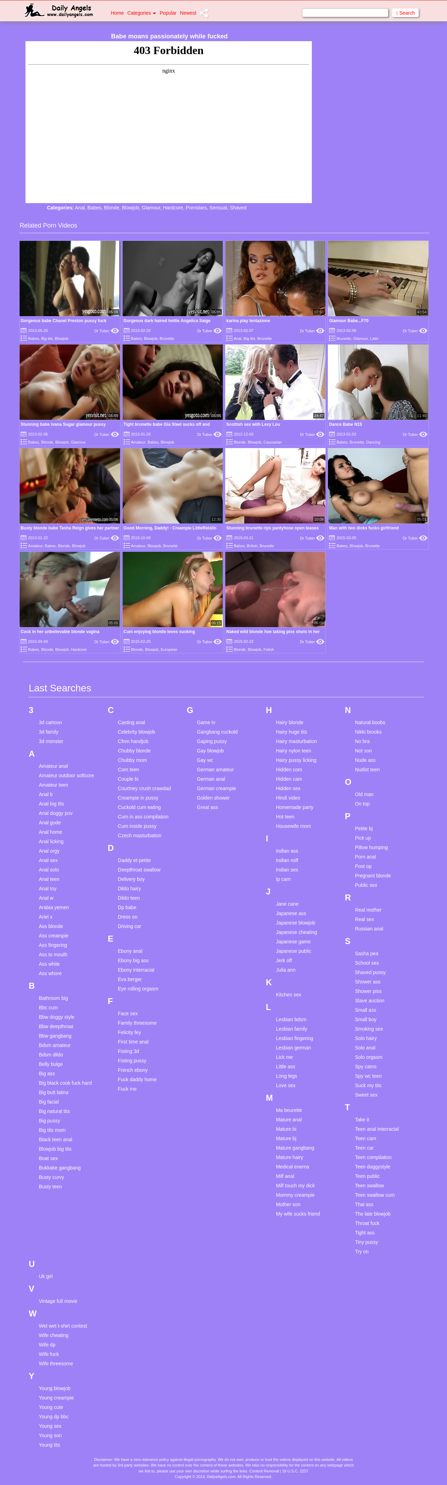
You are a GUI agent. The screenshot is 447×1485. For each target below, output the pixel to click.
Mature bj (286, 1138)
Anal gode (50, 822)
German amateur (215, 769)
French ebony (133, 1070)
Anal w (46, 898)
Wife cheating (53, 1335)
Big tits (47, 338)
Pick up (363, 838)
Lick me (284, 1057)
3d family (48, 732)
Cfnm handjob (133, 741)
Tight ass (364, 1232)
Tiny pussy (366, 1242)
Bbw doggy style (56, 1017)
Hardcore (173, 207)
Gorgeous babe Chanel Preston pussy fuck (63, 320)
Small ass (365, 1010)
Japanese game (293, 941)
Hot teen (285, 816)
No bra (362, 741)
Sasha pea (366, 953)
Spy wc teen (368, 1076)
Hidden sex (288, 788)
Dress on (128, 917)
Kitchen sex (288, 994)
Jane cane (287, 904)
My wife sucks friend (298, 1214)
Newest (188, 13)
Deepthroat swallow (139, 870)
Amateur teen (53, 785)
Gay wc (205, 760)
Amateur (138, 442)
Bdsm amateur (55, 1045)
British (252, 546)
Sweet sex (366, 1095)
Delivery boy (131, 879)
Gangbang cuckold (217, 732)
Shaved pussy (370, 972)
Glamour (151, 207)
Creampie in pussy (138, 798)
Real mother (368, 910)
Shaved (238, 207)
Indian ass (287, 851)
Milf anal (285, 1176)
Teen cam (365, 1138)
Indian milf (287, 860)
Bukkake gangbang (60, 1168)
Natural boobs (370, 722)
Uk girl (46, 1276)
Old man (364, 794)
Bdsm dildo (51, 1054)
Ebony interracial (136, 970)
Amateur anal (53, 766)
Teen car (364, 1148)
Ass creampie (53, 935)
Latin (374, 338)
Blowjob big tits (55, 1149)
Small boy (365, 1019)
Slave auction (369, 1000)
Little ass (285, 1066)
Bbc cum (48, 1007)
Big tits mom (52, 1130)
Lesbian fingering (294, 1038)
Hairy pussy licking (296, 760)
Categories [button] (141, 13)
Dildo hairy (129, 888)
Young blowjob (55, 1388)
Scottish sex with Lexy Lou (253, 424)
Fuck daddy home (137, 1079)
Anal (80, 207)
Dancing (373, 442)
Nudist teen (367, 769)
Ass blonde (51, 926)
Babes (94, 207)
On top (362, 804)
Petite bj (364, 828)
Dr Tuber (106, 331)
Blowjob (130, 207)
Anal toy (48, 888)
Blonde (111, 207)
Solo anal (365, 1047)
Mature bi (286, 1129)
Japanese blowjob (295, 923)
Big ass (47, 1073)
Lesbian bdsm (291, 1019)
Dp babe (127, 907)
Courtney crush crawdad (144, 788)
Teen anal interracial (376, 1129)
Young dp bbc (53, 1416)
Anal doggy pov (56, 813)
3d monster (51, 741)
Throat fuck (367, 1223)
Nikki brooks (368, 732)
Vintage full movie (58, 1301)
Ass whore (50, 973)
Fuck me (127, 1089)
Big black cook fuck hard (65, 1083)
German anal (211, 779)
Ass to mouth (53, 954)
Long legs (286, 1076)
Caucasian (272, 442)
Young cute (51, 1407)
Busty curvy (51, 1177)
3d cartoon (50, 722)
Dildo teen (129, 898)
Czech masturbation (140, 835)
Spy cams (365, 1066)
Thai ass (364, 1204)
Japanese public (293, 951)
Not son (363, 750)
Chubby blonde (134, 750)
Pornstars (196, 207)
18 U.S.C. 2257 (295, 1471)
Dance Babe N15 (345, 424)
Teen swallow (369, 1185)
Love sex (285, 1085)
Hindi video (288, 798)
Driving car (129, 926)
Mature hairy (289, 1157)
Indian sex (287, 870)
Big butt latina (53, 1092)
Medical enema (292, 1167)
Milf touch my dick (295, 1185)
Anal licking (51, 841)
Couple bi (128, 779)
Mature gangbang (295, 1148)
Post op (363, 866)
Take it (362, 1119)
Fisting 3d (128, 1051)
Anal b (46, 794)
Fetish (268, 649)
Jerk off (284, 960)
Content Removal (264, 1471)
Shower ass (367, 982)
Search (405, 13)
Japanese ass (291, 913)
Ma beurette (289, 1110)
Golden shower (213, 798)
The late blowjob (372, 1214)
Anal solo (49, 870)
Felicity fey (129, 1032)
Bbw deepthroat (56, 1026)
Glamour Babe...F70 (348, 320)
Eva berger (130, 979)
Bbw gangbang (55, 1036)
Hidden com (289, 769)
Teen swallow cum (375, 1195)
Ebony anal (130, 951)
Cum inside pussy (137, 826)
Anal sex (48, 860)
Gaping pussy (212, 741)
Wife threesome (56, 1363)
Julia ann (285, 970)
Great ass (207, 807)
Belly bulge (51, 1064)
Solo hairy (365, 1038)
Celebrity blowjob (136, 732)
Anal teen (49, 879)
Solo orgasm (368, 1057)
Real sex (364, 919)
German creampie (216, 788)
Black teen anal (55, 1139)
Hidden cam (289, 779)
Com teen (128, 769)
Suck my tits (368, 1085)
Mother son (288, 1204)
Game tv (206, 722)
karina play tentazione (248, 320)
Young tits (49, 1445)
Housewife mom (293, 826)
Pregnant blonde (373, 875)
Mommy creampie (295, 1195)
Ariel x (45, 917)
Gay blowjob (210, 750)
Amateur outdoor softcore (66, 775)
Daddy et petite (134, 860)
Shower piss (368, 991)
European (169, 649)
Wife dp (47, 1344)
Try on (361, 1251)
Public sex (366, 885)
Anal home (50, 832)
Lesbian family (291, 1029)
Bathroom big (53, 998)
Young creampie (56, 1398)
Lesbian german (293, 1047)
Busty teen (50, 1186)
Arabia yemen (54, 907)
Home (117, 13)
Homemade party (294, 807)
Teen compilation (373, 1157)
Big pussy (49, 1120)
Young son (50, 1435)
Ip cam (283, 879)
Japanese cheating (296, 932)
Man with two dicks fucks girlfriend (363, 528)
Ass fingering (53, 945)
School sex (367, 963)
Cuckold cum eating (139, 807)
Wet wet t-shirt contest (63, 1326)
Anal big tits (51, 804)
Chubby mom (132, 760)
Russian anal (369, 928)
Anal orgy (49, 851)
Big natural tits (54, 1111)
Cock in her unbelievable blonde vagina (60, 631)
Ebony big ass (133, 960)
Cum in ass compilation (143, 816)
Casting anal (131, 722)
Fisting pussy (132, 1060)
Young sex (50, 1426)
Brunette (167, 338)
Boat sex (48, 1158)
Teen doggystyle (372, 1167)
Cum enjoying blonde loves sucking (159, 631)
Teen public (367, 1176)
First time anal (133, 1042)
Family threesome (137, 1023)
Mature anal (289, 1119)
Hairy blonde (289, 722)
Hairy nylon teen (293, 750)
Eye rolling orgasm (138, 989)
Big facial (49, 1102)
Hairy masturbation (296, 741)
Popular (168, 13)
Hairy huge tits (291, 732)
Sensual (218, 207)
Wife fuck (49, 1354)
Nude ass (365, 760)
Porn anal (365, 857)
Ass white (49, 964)
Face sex (128, 1013)
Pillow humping (371, 847)
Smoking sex (369, 1029)
